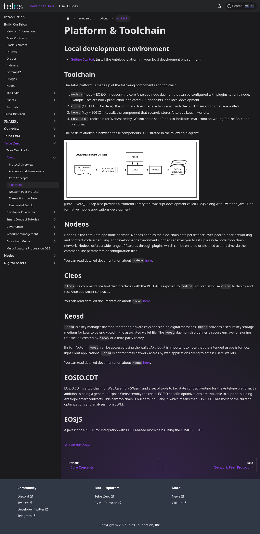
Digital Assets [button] (15, 263)
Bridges (11, 79)
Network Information (20, 31)
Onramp (13, 72)
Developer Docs (42, 6)
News (178, 496)
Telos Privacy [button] (14, 114)
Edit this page (77, 445)
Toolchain (15, 185)
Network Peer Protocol (24, 192)
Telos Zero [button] (12, 143)
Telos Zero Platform (19, 150)
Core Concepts (18, 178)
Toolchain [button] (13, 93)
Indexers (12, 65)
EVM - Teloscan (108, 503)
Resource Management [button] (22, 234)
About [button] (10, 157)
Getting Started (82, 59)
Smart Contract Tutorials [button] (23, 219)
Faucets (11, 52)
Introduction (14, 17)
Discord (25, 496)
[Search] (241, 6)
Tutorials (12, 107)
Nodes (10, 86)
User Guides (68, 6)
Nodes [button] (9, 255)
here (148, 260)
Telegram (26, 516)
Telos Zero (104, 496)
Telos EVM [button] (12, 136)
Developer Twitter (32, 509)
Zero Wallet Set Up (21, 205)
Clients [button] (11, 100)
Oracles (11, 58)
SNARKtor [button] (12, 121)
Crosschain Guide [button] (18, 241)
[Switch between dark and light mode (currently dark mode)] (219, 6)
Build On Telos (15, 24)
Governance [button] (14, 227)
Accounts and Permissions (26, 171)
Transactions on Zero (23, 198)
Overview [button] (11, 128)
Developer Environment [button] (22, 212)
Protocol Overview (21, 164)
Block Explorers (16, 45)
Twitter (24, 503)
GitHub (179, 503)
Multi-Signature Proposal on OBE (28, 248)
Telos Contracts (16, 38)
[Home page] (68, 18)
